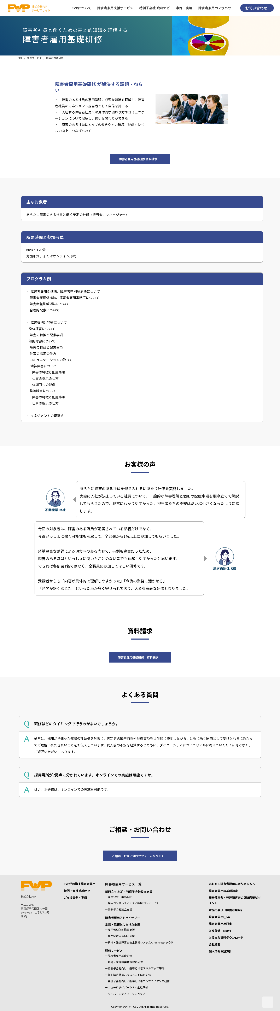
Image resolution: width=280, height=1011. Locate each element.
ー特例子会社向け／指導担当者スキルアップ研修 (134, 968)
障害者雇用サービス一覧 (123, 884)
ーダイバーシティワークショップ (125, 994)
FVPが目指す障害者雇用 (79, 884)
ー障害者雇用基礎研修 (118, 956)
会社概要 (214, 944)
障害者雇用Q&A (219, 917)
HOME (19, 58)
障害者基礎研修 (55, 58)
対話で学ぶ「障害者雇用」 (226, 910)
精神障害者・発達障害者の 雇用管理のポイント (235, 900)
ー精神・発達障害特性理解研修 (124, 962)
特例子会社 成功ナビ (77, 891)
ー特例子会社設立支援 (118, 909)
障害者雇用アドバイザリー (122, 918)
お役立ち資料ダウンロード (226, 937)
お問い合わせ (256, 8)
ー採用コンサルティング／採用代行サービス (132, 903)
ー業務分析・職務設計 (118, 897)
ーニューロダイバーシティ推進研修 (126, 987)
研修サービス (34, 58)
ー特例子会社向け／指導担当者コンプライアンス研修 (137, 981)
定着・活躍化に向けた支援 (122, 924)
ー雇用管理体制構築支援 (120, 929)
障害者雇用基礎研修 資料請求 (138, 159)
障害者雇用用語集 (220, 924)
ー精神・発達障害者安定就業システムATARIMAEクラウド (139, 942)
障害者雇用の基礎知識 (223, 891)
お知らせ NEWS (220, 930)
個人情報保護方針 (220, 951)
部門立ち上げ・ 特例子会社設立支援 (128, 891)
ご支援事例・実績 (75, 897)
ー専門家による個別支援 (120, 936)
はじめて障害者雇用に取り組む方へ (232, 884)
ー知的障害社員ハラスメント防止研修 (128, 975)
